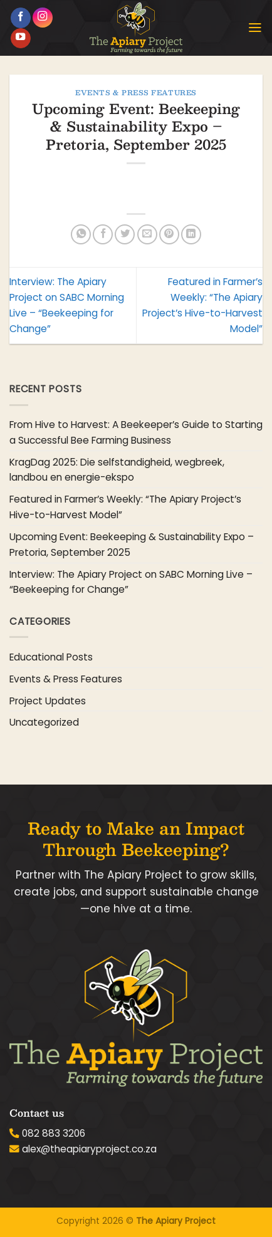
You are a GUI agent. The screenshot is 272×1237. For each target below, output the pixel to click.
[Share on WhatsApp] (81, 234)
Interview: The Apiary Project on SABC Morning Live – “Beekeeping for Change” (131, 582)
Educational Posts (51, 657)
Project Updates (47, 700)
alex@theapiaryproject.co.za (89, 1149)
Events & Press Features (136, 92)
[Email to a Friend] (147, 234)
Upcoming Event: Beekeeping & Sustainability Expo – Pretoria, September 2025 (131, 544)
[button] (255, 28)
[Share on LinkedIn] (191, 234)
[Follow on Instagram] (43, 18)
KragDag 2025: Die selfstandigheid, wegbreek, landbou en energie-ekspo (116, 470)
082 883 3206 (53, 1133)
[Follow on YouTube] (21, 38)
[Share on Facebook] (103, 234)
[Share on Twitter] (125, 234)
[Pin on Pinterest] (169, 234)
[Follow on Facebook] (21, 18)
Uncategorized (44, 722)
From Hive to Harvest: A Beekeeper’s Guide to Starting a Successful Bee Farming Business (136, 432)
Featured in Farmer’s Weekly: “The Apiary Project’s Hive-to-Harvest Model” (125, 507)
